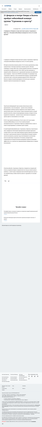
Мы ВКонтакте (35, 9)
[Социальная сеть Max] (29, 379)
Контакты (24, 385)
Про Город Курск (4, 378)
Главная (3, 389)
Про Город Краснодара (5, 381)
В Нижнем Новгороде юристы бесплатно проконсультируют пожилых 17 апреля (21, 219)
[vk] (5, 181)
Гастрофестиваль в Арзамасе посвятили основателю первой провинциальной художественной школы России (21, 213)
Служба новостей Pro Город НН (30, 28)
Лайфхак (10, 9)
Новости (23, 388)
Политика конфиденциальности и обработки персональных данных (13, 415)
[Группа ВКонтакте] (29, 376)
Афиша (6, 24)
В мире (15, 9)
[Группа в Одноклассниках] (31, 376)
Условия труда (4, 388)
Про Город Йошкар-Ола (23, 377)
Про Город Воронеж (5, 377)
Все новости (4, 9)
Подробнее (32, 414)
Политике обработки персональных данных (11, 12)
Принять (38, 12)
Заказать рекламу (27, 9)
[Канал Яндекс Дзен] (37, 376)
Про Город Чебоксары (14, 374)
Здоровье (20, 9)
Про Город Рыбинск (14, 378)
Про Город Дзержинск (5, 374)
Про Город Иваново (14, 377)
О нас (13, 385)
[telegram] (9, 181)
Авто (13, 388)
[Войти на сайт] (39, 6)
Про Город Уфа (21, 378)
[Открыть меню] (2, 6)
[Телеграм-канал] (34, 376)
